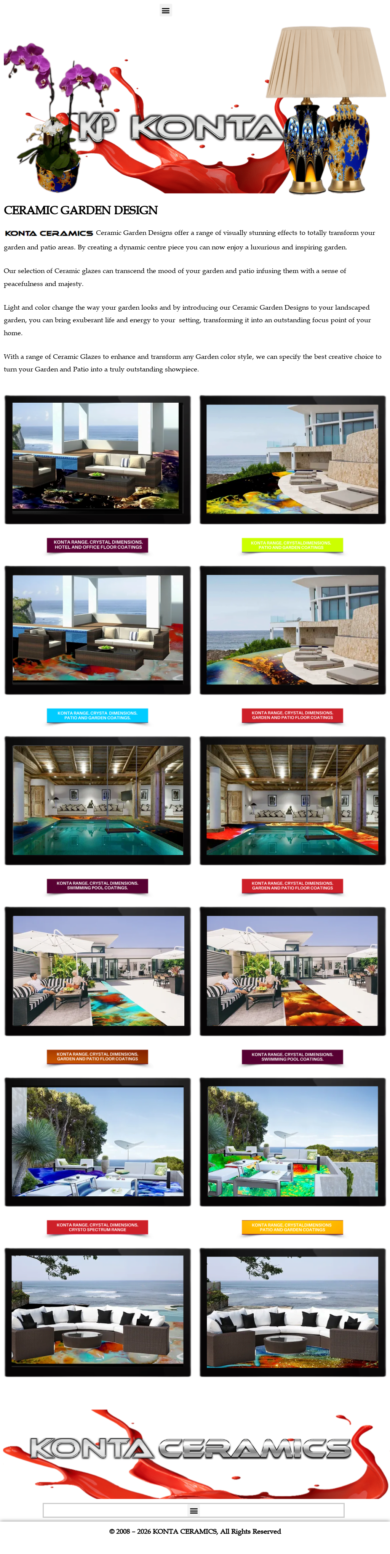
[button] (166, 10)
